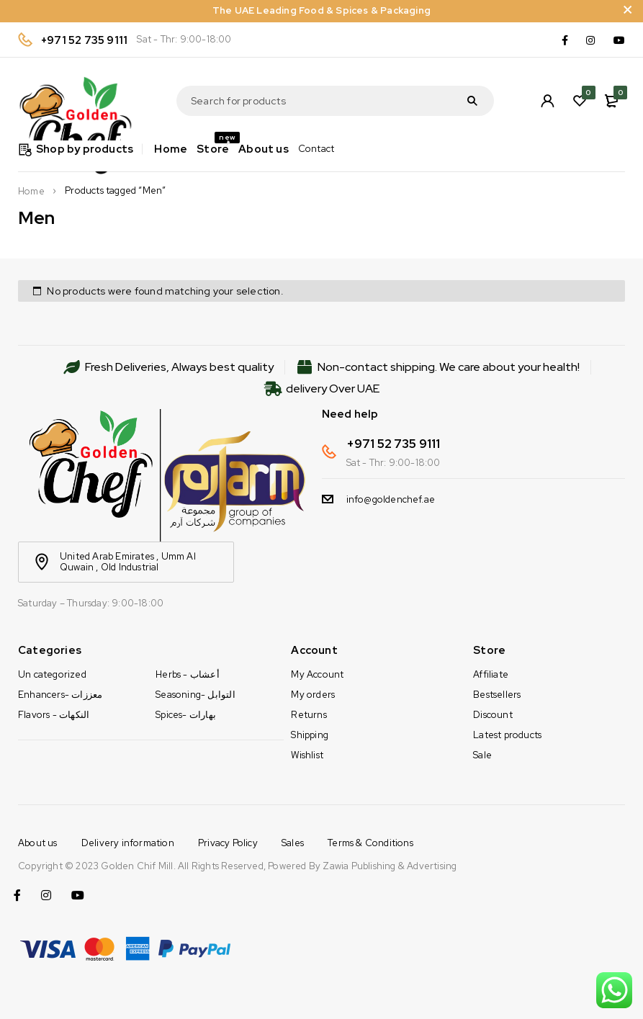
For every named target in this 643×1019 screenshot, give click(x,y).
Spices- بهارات (186, 715)
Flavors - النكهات (53, 715)
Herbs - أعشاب (188, 674)
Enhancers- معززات (60, 694)
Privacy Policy (228, 843)
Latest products (507, 735)
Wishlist (307, 755)
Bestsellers (497, 694)
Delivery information (127, 843)
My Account (317, 674)
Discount (493, 715)
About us (38, 843)
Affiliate (490, 674)
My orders (313, 694)
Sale (482, 755)
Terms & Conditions (370, 843)
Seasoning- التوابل (195, 694)
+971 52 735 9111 (84, 40)
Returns (308, 715)
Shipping (309, 735)
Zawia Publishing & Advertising (390, 866)
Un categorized (52, 674)
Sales (293, 843)
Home (31, 192)
